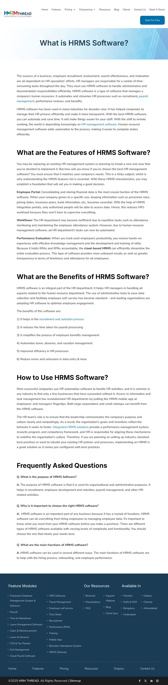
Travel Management (60, 602)
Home (12, 669)
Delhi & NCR (130, 602)
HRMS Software (58, 652)
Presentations (93, 602)
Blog (108, 607)
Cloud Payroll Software (22, 656)
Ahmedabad (150, 608)
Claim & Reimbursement (23, 630)
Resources (91, 669)
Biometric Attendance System (65, 646)
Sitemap (75, 681)
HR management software (99, 124)
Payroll (14, 612)
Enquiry (119, 669)
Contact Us (147, 669)
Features (38, 669)
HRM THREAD (29, 681)
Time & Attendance (20, 618)
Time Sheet (55, 614)
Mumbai (127, 595)
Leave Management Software (26, 624)
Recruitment (55, 620)
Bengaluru (129, 608)
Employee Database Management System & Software (23, 600)
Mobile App (55, 639)
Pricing (64, 669)
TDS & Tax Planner (20, 643)
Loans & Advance (19, 637)
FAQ (88, 608)
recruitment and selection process (61, 319)
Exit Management (19, 649)
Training (53, 633)
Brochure (90, 595)
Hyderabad (129, 614)
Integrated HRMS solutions (71, 427)
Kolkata (148, 595)
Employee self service (61, 608)
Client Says (112, 613)
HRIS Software (57, 595)
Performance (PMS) (59, 627)
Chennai (148, 602)
